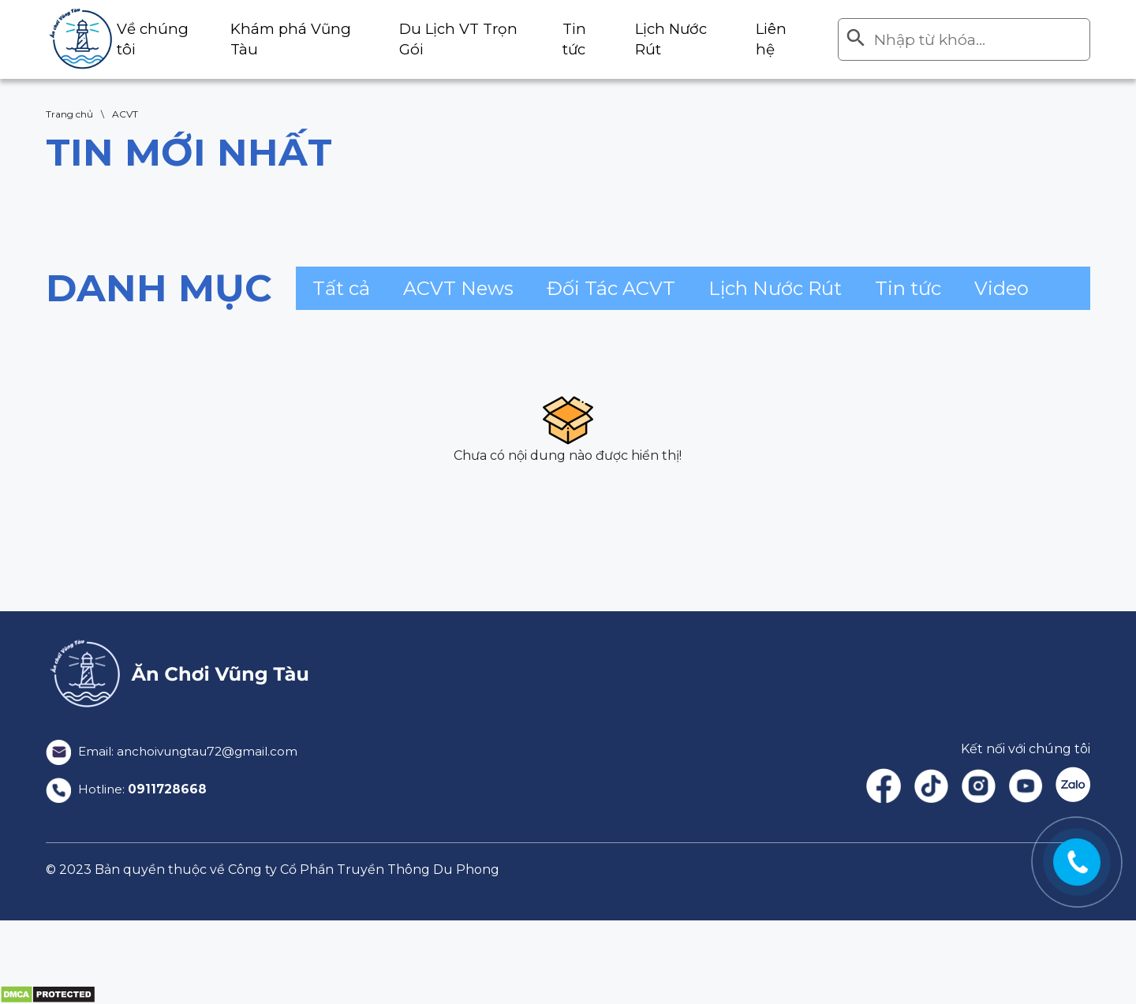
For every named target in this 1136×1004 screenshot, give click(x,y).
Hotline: (128, 789)
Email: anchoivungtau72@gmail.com (178, 751)
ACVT (125, 114)
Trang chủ (69, 114)
